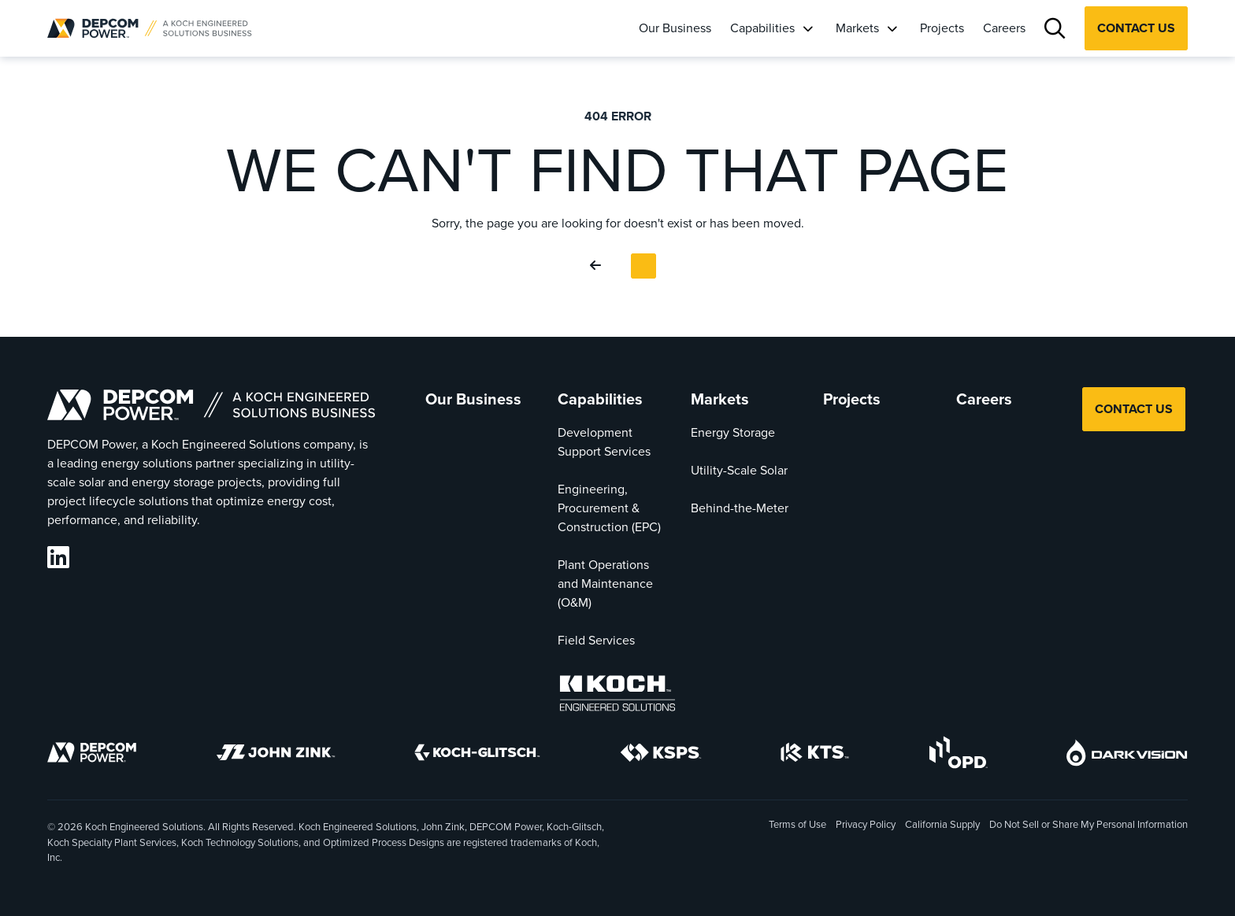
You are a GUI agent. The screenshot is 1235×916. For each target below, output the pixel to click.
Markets (857, 28)
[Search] (1055, 28)
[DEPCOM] (91, 755)
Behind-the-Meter (739, 508)
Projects (942, 28)
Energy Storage (733, 432)
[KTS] (815, 755)
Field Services (596, 640)
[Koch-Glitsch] (477, 755)
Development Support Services (604, 441)
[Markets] (891, 28)
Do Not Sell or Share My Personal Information (1088, 825)
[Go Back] (598, 266)
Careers (1004, 28)
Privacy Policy (866, 824)
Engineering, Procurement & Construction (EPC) (609, 508)
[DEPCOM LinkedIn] (58, 557)
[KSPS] (661, 755)
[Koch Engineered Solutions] (617, 696)
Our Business (675, 28)
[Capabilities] (807, 28)
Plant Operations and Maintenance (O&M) (605, 583)
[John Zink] (276, 755)
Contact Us (1136, 28)
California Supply (942, 824)
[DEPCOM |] (149, 28)
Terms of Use (797, 824)
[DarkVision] (1127, 755)
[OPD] (958, 755)
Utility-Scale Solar (739, 470)
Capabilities (762, 28)
